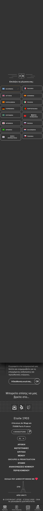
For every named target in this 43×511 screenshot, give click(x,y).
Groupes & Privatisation (21, 459)
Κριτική (21, 452)
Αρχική (21, 444)
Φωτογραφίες (21, 448)
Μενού (21, 455)
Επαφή (21, 463)
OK (37, 381)
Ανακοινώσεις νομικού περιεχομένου (21, 468)
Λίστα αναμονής (17, 507)
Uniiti (23, 495)
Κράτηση (4, 507)
